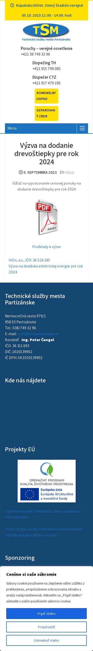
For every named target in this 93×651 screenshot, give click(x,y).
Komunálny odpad (46, 96)
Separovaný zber (45, 113)
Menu (12, 128)
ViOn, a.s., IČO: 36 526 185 (29, 260)
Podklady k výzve (46, 246)
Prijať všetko (46, 613)
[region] (46, 608)
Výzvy (69, 172)
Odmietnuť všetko (46, 640)
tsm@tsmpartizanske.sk (38, 333)
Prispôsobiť (46, 627)
